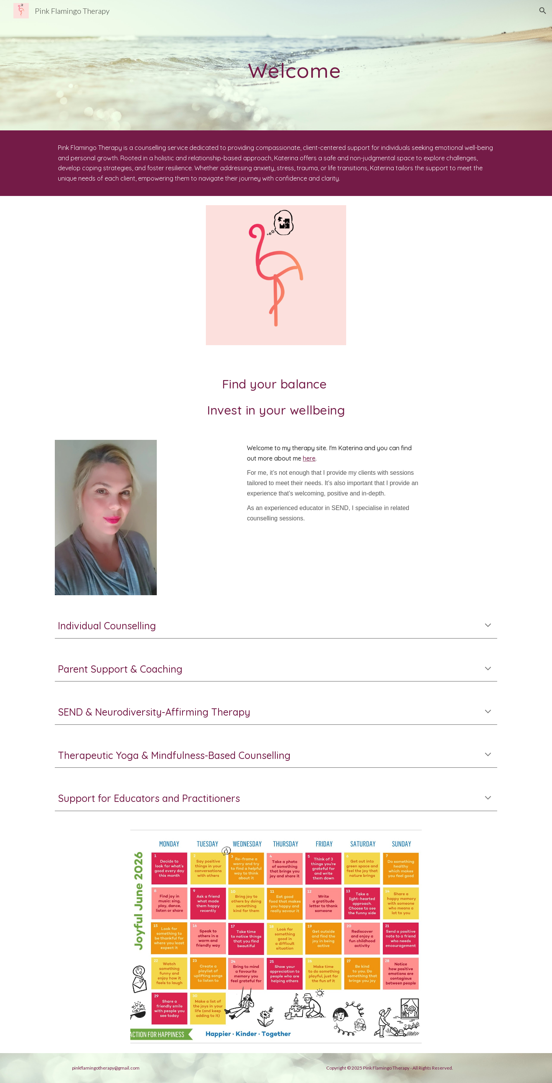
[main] (294, 65)
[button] (543, 11)
